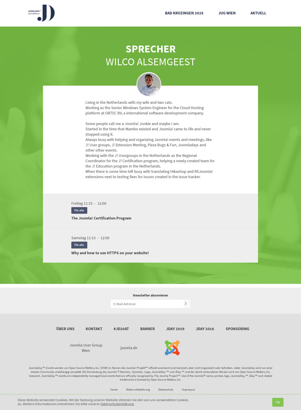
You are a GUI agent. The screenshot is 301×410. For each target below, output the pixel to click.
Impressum (188, 389)
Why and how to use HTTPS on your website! (110, 252)
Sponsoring (237, 328)
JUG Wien (227, 12)
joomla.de (128, 347)
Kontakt (94, 328)
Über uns (65, 328)
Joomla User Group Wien (86, 348)
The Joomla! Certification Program (101, 218)
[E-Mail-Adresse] (147, 304)
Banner (147, 328)
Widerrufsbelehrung (138, 389)
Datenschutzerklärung (117, 404)
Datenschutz (165, 389)
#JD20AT (121, 328)
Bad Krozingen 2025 (184, 12)
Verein (114, 389)
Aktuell (258, 12)
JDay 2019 (175, 328)
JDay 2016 (205, 328)
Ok (278, 402)
